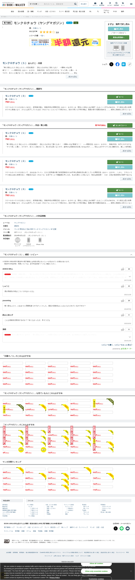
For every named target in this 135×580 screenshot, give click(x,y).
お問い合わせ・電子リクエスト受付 (64, 556)
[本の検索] (35, 4)
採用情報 (15, 552)
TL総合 (84, 510)
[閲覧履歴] (116, 3)
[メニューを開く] (131, 4)
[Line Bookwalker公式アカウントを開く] (121, 528)
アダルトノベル (106, 508)
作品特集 (5, 516)
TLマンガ (86, 512)
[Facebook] (117, 64)
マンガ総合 (30, 504)
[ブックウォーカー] (13, 4)
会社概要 (8, 552)
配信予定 (5, 506)
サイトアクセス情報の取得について (73, 552)
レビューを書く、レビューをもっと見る (117, 345)
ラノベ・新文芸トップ (52, 527)
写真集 (48, 514)
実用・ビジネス (51, 508)
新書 (48, 510)
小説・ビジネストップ (35, 527)
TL (98, 11)
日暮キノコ (37, 28)
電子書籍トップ (9, 527)
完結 (28, 229)
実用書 (17, 531)
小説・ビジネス (50, 11)
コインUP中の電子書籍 (9, 512)
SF (52, 229)
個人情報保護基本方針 (32, 552)
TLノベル (86, 514)
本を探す (84, 4)
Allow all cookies (96, 563)
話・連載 (31, 11)
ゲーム (67, 512)
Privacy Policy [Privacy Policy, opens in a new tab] (55, 578)
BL (91, 11)
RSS (127, 552)
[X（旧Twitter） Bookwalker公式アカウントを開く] (115, 528)
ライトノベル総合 (69, 504)
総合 (12, 11)
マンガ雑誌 (31, 516)
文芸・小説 (50, 506)
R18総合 (103, 504)
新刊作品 (5, 504)
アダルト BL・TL (107, 11)
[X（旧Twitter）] (111, 64)
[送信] (75, 4)
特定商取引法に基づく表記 (91, 552)
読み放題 (21, 11)
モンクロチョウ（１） (15, 63)
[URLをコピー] (129, 64)
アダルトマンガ (106, 506)
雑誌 (48, 512)
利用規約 (21, 552)
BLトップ (65, 527)
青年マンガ (34, 229)
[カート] (122, 3)
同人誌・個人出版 (79, 11)
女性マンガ (35, 514)
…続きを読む (72, 77)
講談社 (16, 226)
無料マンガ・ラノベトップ (79, 527)
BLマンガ (86, 506)
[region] (67, 571)
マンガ (39, 11)
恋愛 (54, 229)
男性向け (23, 229)
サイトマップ (48, 556)
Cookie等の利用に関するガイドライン (50, 552)
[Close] (131, 571)
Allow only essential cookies (96, 571)
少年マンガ (35, 508)
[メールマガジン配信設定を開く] (127, 528)
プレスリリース (120, 552)
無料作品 (5, 508)
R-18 (115, 11)
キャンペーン (6, 514)
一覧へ (42, 36)
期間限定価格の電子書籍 (9, 510)
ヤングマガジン (20, 223)
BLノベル (86, 508)
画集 (66, 514)
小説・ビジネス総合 (51, 504)
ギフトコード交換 (85, 556)
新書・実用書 (49, 531)
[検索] (75, 4)
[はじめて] (109, 3)
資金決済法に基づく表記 (107, 552)
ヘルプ (77, 556)
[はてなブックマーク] (123, 64)
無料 (122, 11)
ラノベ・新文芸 (64, 11)
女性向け (70, 510)
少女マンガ (35, 512)
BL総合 (84, 504)
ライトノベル (69, 506)
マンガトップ (21, 527)
